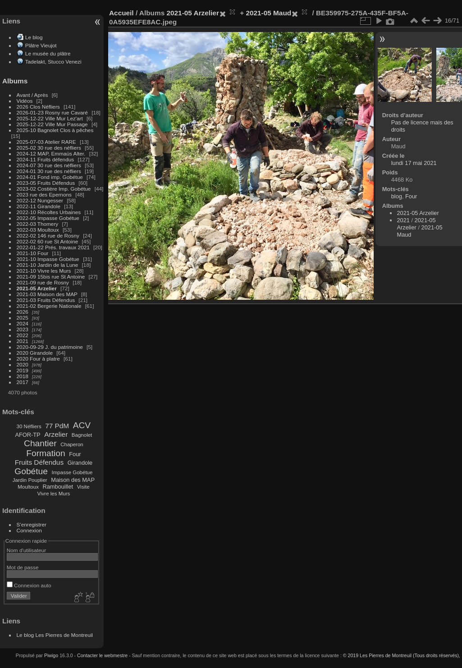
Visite (83, 487)
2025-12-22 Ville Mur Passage (52, 124)
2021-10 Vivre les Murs (44, 271)
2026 (22, 312)
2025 (22, 317)
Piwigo (51, 655)
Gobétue (31, 471)
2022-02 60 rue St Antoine (47, 241)
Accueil (121, 13)
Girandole (80, 462)
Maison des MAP (73, 479)
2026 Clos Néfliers (38, 107)
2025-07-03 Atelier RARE (46, 142)
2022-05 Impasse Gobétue (48, 218)
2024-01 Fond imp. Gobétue (50, 177)
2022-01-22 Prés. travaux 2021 (53, 247)
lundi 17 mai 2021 (414, 163)
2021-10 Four (33, 253)
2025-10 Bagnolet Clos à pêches (55, 130)
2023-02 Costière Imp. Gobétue (54, 189)
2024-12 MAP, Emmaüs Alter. (51, 153)
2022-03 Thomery (38, 224)
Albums (14, 81)
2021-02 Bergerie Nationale (49, 306)
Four (75, 454)
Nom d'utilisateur (26, 550)
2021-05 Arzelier (37, 288)
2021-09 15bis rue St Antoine (51, 276)
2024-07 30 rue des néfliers (49, 165)
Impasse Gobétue (72, 472)
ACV (82, 425)
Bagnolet (82, 435)
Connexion (29, 530)
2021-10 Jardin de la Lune (47, 265)
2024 (22, 323)
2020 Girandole (35, 353)
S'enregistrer (31, 524)
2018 (22, 376)
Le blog (34, 37)
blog (396, 196)
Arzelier (56, 434)
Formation (45, 453)
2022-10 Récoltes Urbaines (49, 212)
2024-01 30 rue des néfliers (50, 171)
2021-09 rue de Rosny (43, 282)
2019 (22, 370)
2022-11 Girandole (38, 206)
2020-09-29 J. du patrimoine (50, 347)
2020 (22, 364)
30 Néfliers (29, 426)
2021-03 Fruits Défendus (46, 300)
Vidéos (25, 101)
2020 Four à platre (38, 358)
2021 (22, 341)
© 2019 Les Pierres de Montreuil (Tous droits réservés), (401, 655)
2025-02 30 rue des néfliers (49, 148)
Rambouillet (58, 486)
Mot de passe (23, 567)
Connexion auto (29, 585)
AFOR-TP (27, 434)
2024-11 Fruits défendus (45, 159)
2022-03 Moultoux (38, 230)
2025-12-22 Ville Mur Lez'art (50, 118)
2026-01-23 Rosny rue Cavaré (52, 112)
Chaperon (71, 444)
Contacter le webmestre (102, 655)
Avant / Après (32, 95)
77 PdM (57, 426)
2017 (22, 382)
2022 (22, 335)
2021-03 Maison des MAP (47, 294)
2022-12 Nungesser (40, 200)
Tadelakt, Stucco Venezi (53, 61)
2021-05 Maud (268, 13)
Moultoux (28, 487)
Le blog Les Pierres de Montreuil (55, 635)
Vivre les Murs (53, 493)
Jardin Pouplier (30, 480)
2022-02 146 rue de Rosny (48, 235)
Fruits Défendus (39, 462)
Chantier (40, 443)
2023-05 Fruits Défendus (46, 183)
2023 (22, 329)
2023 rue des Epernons (44, 194)
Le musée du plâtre (48, 53)
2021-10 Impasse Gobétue (48, 259)
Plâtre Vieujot (41, 45)
